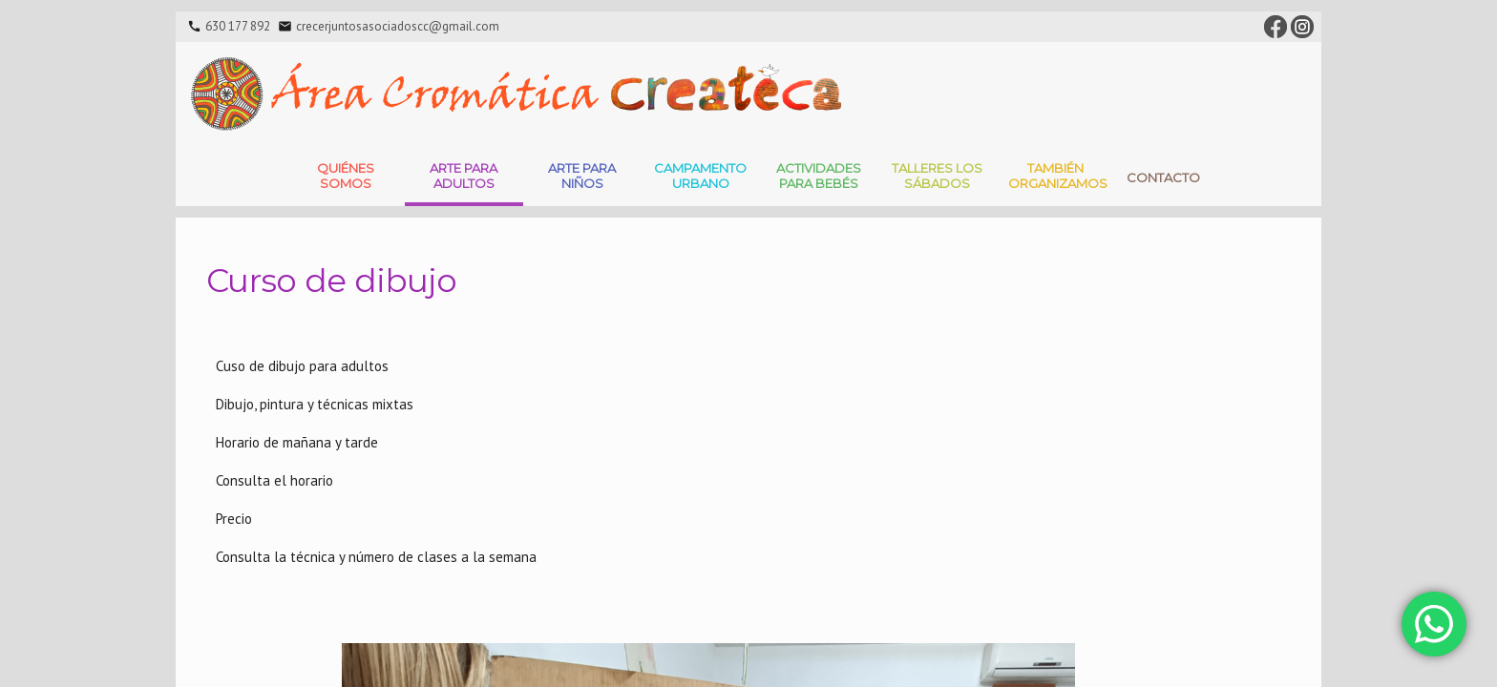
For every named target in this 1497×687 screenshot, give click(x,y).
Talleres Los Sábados (937, 175)
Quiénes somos (345, 175)
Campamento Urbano (700, 175)
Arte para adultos (463, 175)
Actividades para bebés (818, 175)
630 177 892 (237, 26)
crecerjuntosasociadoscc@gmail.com (397, 26)
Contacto (1163, 177)
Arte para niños (582, 175)
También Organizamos (1057, 175)
